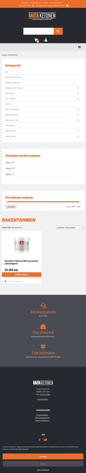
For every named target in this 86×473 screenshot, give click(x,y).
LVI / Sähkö (10, 98)
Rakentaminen (12, 114)
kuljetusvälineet (12, 82)
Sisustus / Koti (12, 120)
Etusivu (4, 55)
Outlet (8, 104)
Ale (6, 71)
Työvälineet (10, 130)
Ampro (8, 168)
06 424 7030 (25, 6)
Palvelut (25, 3)
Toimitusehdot (42, 415)
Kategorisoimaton (13, 77)
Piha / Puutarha (12, 109)
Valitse (43, 464)
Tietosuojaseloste (43, 470)
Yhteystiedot (55, 3)
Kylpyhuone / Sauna (14, 88)
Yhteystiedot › (43, 399)
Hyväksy (43, 456)
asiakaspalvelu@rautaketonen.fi (50, 6)
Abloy (8, 162)
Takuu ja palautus (42, 420)
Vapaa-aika (10, 136)
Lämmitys (9, 93)
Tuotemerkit (36, 3)
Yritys (45, 3)
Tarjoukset (10, 125)
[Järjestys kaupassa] (70, 227)
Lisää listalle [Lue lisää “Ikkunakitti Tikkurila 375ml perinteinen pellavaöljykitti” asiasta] (21, 274)
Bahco (8, 174)
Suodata (11, 206)
